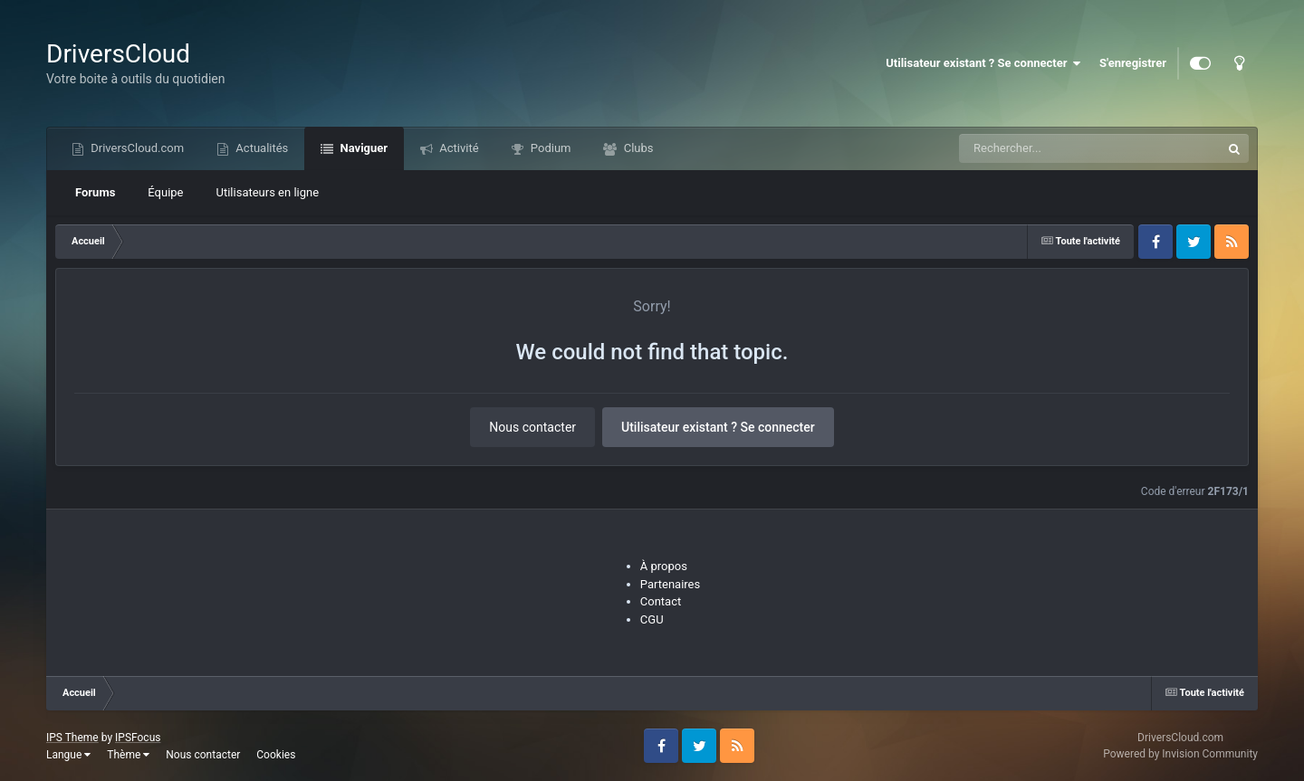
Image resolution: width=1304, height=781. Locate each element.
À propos (663, 566)
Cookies (275, 754)
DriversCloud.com (136, 148)
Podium (549, 148)
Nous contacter (532, 427)
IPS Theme (72, 737)
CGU (652, 619)
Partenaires (670, 584)
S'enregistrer (1132, 63)
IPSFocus (137, 737)
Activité (457, 148)
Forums (95, 192)
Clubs (636, 148)
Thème (128, 754)
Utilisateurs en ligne (268, 192)
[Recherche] (1053, 148)
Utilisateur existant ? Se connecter (983, 63)
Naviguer (362, 148)
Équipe (165, 192)
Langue (68, 754)
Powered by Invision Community (1180, 754)
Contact (660, 601)
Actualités (260, 148)
